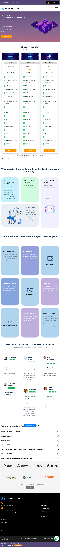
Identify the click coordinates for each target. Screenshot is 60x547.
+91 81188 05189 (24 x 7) (7, 505)
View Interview (30, 487)
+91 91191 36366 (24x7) (6, 2)
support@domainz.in (17, 2)
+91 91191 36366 (7, 503)
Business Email (44, 514)
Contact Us (3, 530)
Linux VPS (43, 516)
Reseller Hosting (44, 511)
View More (6, 36)
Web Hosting (44, 505)
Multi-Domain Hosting (45, 508)
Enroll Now (17, 545)
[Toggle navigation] (56, 8)
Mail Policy (3, 525)
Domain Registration (45, 502)
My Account (52, 2)
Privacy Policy (4, 527)
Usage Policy (4, 522)
